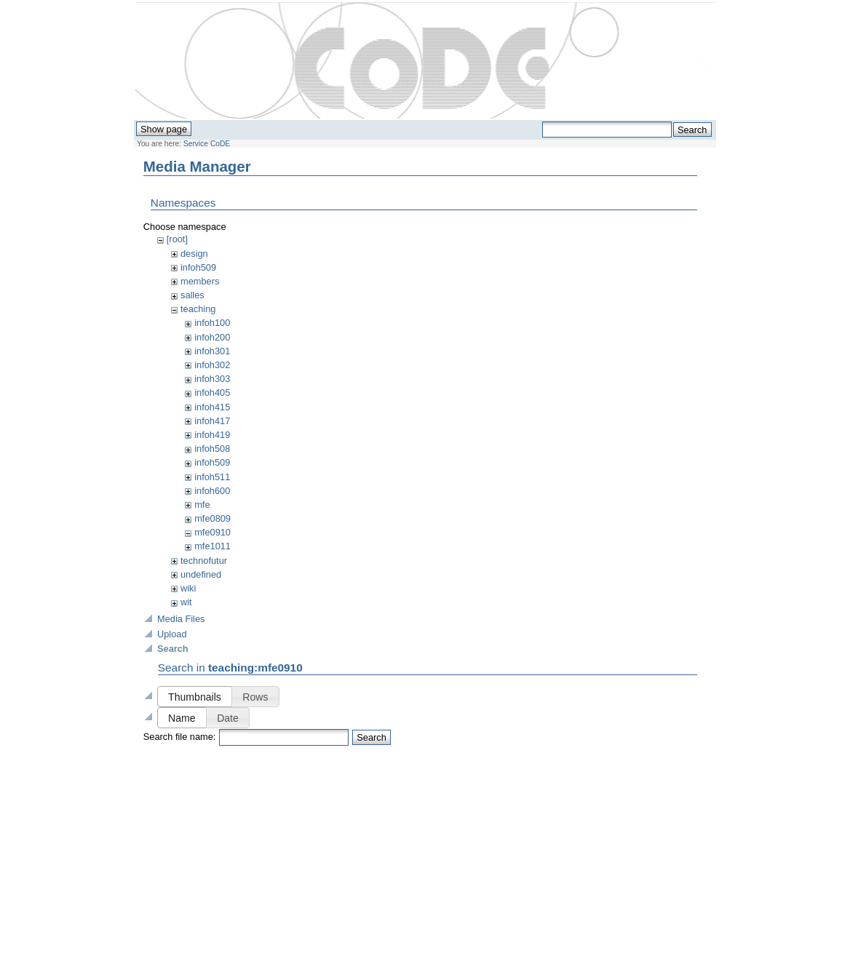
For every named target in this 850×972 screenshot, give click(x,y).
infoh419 (212, 434)
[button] (194, 696)
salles (192, 295)
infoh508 (212, 448)
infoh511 (212, 476)
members (199, 281)
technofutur (203, 560)
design (194, 253)
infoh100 (212, 322)
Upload (172, 634)
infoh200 (212, 337)
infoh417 (212, 420)
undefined (200, 574)
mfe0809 (212, 518)
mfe (202, 504)
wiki (188, 588)
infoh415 (212, 407)
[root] (177, 239)
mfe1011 (212, 546)
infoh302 (212, 364)
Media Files (180, 618)
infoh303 (212, 378)
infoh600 (212, 490)
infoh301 (212, 351)
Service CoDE (206, 144)
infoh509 (198, 267)
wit (186, 602)
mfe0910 (212, 532)
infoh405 (212, 392)
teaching (197, 308)
